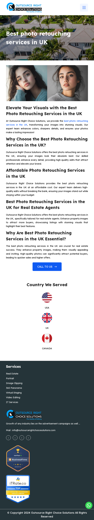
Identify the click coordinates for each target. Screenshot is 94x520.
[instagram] (15, 437)
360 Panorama (14, 388)
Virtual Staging (14, 393)
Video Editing (13, 397)
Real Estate (12, 374)
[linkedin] (28, 437)
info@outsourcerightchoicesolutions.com (33, 430)
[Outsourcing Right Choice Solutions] (88, 505)
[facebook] (8, 437)
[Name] (84, 8)
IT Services (12, 402)
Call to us (47, 266)
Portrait (10, 378)
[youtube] (21, 437)
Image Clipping (14, 383)
